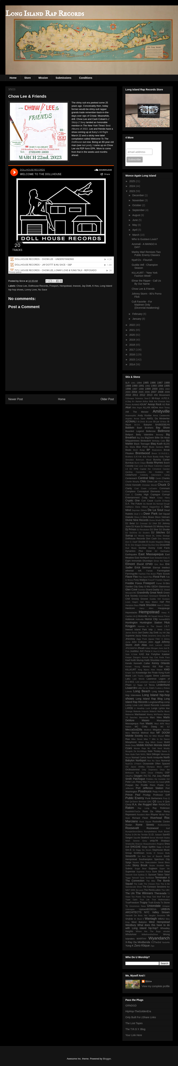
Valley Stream (161, 912)
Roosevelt (132, 828)
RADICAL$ (164, 804)
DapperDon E (156, 507)
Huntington (131, 622)
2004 (134, 391)
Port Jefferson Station (149, 788)
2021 (132, 329)
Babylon (148, 424)
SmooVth (130, 856)
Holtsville (140, 619)
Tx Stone (165, 902)
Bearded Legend (134, 431)
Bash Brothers (145, 428)
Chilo (143, 481)
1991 (141, 385)
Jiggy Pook (141, 639)
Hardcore (130, 608)
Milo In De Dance (161, 739)
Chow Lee (22, 285)
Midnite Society (134, 735)
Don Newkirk (164, 539)
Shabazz (165, 840)
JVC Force (145, 651)
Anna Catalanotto (161, 415)
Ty (126, 906)
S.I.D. (151, 834)
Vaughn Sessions (157, 915)
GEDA (154, 586)
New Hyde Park (132, 754)
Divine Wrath (155, 520)
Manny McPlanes (155, 714)
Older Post (107, 399)
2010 (128, 394)
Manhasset (140, 714)
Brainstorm (157, 450)
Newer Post (15, 399)
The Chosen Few (152, 884)
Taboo (160, 874)
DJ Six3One (131, 533)
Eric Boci (159, 564)
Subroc (129, 868)
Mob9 (167, 742)
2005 (141, 392)
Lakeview (165, 676)
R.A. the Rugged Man (144, 804)
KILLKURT (130, 669)
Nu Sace (42, 289)
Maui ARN (159, 724)
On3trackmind (132, 769)
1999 (148, 388)
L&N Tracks (138, 676)
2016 (132, 354)
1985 (146, 382)
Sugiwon (153, 868)
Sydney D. (143, 875)
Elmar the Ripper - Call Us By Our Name (146, 282)
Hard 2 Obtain (163, 605)
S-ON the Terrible (140, 835)
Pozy (155, 791)
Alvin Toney (164, 407)
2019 (132, 339)
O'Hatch (137, 764)
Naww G (166, 751)
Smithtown (139, 853)
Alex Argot (137, 407)
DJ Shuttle (164, 529)
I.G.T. (167, 626)
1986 (153, 382)
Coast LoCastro (149, 488)
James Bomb (131, 633)
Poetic (160, 785)
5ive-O (147, 398)
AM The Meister (136, 412)
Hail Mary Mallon (149, 602)
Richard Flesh (140, 818)
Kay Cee (154, 657)
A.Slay (128, 401)
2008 (160, 391)
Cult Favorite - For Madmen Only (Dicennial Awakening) (145, 304)
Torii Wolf (156, 897)
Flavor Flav (131, 576)
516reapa (129, 398)
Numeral (165, 760)
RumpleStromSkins (134, 831)
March (136, 234)
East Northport (142, 557)
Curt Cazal (147, 500)
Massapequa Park (134, 723)
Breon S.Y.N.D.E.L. (161, 453)
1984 (139, 383)
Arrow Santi (139, 418)
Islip (151, 629)
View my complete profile (156, 986)
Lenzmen (144, 682)
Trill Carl (166, 897)
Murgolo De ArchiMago (136, 751)
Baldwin (129, 427)
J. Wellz (158, 629)
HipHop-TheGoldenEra (138, 1011)
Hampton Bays (132, 605)
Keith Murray (137, 660)
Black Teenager (142, 444)
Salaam (158, 835)
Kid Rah (158, 666)
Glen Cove (131, 589)
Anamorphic (130, 415)
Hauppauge (164, 608)
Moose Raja (140, 748)
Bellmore (164, 431)
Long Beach (141, 691)
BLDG (167, 444)
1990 (134, 385)
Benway (159, 435)
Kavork (145, 657)
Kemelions (165, 660)
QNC (149, 801)
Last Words (138, 679)
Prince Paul (132, 794)
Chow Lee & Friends (143, 288)
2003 (127, 392)
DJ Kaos (135, 526)
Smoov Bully (163, 853)
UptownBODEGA (148, 909)
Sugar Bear (140, 868)
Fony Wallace (140, 580)
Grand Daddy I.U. (154, 589)
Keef (127, 660)
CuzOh (158, 501)
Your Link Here (133, 1035)
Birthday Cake (158, 441)
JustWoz (134, 651)
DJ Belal (130, 523)
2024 (132, 186)
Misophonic (131, 742)
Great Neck (156, 592)
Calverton (158, 466)
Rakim (129, 808)
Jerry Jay (161, 636)
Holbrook (129, 619)
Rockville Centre (161, 821)
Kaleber (166, 654)
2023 (132, 191)
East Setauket (156, 558)
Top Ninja (146, 897)
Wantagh (151, 918)
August (136, 215)
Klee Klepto (157, 670)
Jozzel (167, 645)
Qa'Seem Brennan (138, 801)
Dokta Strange (163, 536)
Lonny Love (31, 289)
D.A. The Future (133, 503)
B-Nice (163, 422)
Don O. (128, 542)
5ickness (139, 398)
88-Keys (156, 398)
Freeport (53, 285)
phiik (167, 782)
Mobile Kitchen (145, 745)
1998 (141, 389)
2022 (132, 324)
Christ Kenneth (133, 485)
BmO (135, 450)
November (138, 200)
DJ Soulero (144, 533)
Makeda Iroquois (141, 711)
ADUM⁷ (143, 404)
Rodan (128, 825)
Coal (136, 488)
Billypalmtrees (132, 441)
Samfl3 (166, 834)
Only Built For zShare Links (140, 1017)
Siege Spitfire (148, 847)
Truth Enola (154, 902)
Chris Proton (164, 481)
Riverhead (156, 817)
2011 (135, 394)
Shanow (138, 844)
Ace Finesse (159, 401)
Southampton (145, 859)
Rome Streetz (145, 824)
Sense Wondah (156, 838)
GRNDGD (131, 1005)
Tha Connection (134, 880)
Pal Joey (156, 776)
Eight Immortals (133, 561)
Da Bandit (147, 504)
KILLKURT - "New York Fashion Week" (144, 274)
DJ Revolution (143, 529)
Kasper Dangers (133, 657)
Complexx (130, 491)
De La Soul (155, 510)
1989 (128, 385)
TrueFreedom (132, 902)
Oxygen (138, 775)
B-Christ (141, 422)
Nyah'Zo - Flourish (142, 259)
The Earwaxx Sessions (154, 887)
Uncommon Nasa (137, 906)
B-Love (149, 422)
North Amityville (155, 757)
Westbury (130, 925)
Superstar (130, 871)
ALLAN (146, 407)
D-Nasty (166, 501)
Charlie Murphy (132, 481)
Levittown (162, 682)
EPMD (149, 564)
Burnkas (129, 463)
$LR (127, 383)
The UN (129, 893)
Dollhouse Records (38, 285)
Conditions (85, 77)
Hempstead (66, 285)
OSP (167, 772)
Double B (143, 542)
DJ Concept (141, 523)
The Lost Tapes (134, 1023)
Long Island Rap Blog (149, 698)
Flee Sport (143, 577)
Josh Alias (140, 644)
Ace (151, 401)
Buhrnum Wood (143, 460)
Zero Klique (142, 945)
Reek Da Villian (152, 811)
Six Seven (146, 850)
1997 (134, 389)
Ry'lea (128, 835)
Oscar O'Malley (155, 773)
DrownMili (165, 545)
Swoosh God (131, 875)
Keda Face (164, 657)
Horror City (151, 619)
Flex (150, 577)
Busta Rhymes (154, 462)
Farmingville (131, 574)
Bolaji (142, 450)
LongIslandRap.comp (159, 702)
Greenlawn (143, 596)
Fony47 (151, 580)
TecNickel (149, 878)
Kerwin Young (132, 666)
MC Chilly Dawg (146, 726)
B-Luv (156, 421)
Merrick (135, 733)
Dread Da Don (148, 545)
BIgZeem (149, 437)
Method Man (148, 733)
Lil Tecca (149, 685)
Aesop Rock (154, 404)
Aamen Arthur (141, 401)
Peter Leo (130, 782)
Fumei (159, 583)
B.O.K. (137, 425)
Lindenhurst (163, 684)
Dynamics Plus (134, 551)
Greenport (153, 596)
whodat (166, 931)
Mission (43, 77)
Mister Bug (144, 742)
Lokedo (128, 691)
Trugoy (144, 902)
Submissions (63, 77)
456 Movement (162, 395)
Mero (127, 733)
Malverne (129, 714)
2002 (167, 389)
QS (154, 801)
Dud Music (131, 548)
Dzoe (149, 551)
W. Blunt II (139, 919)
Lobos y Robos (163, 688)
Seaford (145, 837)
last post (86, 145)
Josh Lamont (155, 645)
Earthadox (165, 551)
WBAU (161, 919)
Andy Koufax (145, 415)
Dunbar (142, 548)
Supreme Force (143, 872)
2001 (161, 389)
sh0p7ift (154, 840)
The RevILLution (152, 890)
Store (27, 77)
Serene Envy (140, 841)
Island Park (140, 629)
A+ (133, 401)
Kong (161, 672)
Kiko (168, 666)
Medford (147, 730)
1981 (133, 383)
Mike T (147, 739)
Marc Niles (156, 717)
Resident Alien (143, 814)
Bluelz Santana (156, 447)
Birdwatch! (146, 441)
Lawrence (152, 679)
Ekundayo (148, 561)
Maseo (145, 720)
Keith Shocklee (151, 660)
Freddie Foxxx (133, 583)
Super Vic (164, 868)
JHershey (130, 639)
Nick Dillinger (153, 754)
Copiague (155, 494)
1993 (154, 385)
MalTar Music (163, 711)
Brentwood (142, 453)
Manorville (143, 717)
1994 (160, 385)
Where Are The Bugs (148, 931)
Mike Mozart (158, 736)
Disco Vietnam (162, 517)
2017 (132, 349)
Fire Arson (151, 574)
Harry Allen (146, 608)
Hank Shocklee (147, 605)
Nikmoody (165, 754)
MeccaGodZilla (133, 729)
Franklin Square (162, 580)
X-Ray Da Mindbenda (137, 942)
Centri (158, 478)
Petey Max (141, 782)
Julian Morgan (151, 648)
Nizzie (128, 757)
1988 (167, 382)
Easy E (166, 558)
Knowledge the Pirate (147, 672)
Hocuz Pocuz (164, 616)
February (137, 313)
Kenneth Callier (142, 663)
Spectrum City (162, 859)
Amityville (161, 411)
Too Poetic (136, 897)
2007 (154, 391)
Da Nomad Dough (161, 504)
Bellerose (151, 431)
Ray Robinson (161, 808)
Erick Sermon (143, 567)
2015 (132, 359)
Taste (142, 878)
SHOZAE (135, 846)
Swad (167, 871)
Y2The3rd (156, 942)
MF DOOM (163, 732)
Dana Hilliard (141, 507)
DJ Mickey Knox (161, 526)
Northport (141, 760)
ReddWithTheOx (132, 811)
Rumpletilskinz (150, 831)
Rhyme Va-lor (158, 814)
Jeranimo (152, 636)
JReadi (140, 648)
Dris (157, 545)
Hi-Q (135, 616)
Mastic (149, 723)
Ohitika (141, 767)
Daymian (136, 510)
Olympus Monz (154, 767)
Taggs (128, 878)
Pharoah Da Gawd (156, 782)
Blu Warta (130, 447)
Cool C (129, 494)
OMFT (167, 767)
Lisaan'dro (131, 687)
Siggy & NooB (163, 847)
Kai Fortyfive (153, 654)
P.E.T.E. (148, 776)
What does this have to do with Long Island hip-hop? (147, 927)
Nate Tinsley (154, 751)
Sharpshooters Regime (153, 844)
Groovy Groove (140, 599)
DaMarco (129, 507)
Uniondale (154, 906)
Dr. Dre (131, 545)
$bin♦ (148, 981)
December (138, 195)
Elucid (140, 564)
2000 (154, 388)
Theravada (160, 893)
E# (156, 551)
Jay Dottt (86, 285)
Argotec (128, 418)
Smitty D (150, 853)
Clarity (128, 488)
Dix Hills (165, 520)
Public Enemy (134, 798)
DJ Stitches (158, 532)
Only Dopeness (149, 770)
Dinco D (138, 517)
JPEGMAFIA (131, 648)
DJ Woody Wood (142, 536)
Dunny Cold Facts (159, 548)
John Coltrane (139, 642)
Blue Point (142, 447)
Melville (166, 730)
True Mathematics (161, 900)
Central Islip (146, 478)
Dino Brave (148, 517)
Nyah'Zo (129, 764)
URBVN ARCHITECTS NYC (147, 911)
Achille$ (135, 404)
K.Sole (134, 654)
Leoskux (152, 682)
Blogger (107, 1058)
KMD (167, 669)
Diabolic (129, 517)
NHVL (143, 754)
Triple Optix (131, 900)
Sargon (129, 837)
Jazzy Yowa (141, 635)
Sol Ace (142, 856)
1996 (128, 388)
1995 (167, 385)
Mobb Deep (130, 745)
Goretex (141, 590)
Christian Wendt (149, 485)
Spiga (128, 862)
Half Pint (165, 602)
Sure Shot (157, 871)
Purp (165, 798)
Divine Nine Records (136, 520)
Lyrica (162, 708)
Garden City (131, 586)
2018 (132, 344)
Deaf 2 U (138, 514)
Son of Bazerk (154, 856)
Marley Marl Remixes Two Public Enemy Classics (146, 253)
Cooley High (141, 494)
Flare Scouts (163, 574)
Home (13, 77)
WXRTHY (141, 938)
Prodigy (147, 795)
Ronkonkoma (164, 825)
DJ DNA (153, 523)
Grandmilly (143, 592)
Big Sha (140, 438)
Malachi (153, 711)
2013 (149, 394)
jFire (168, 636)
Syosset (152, 874)
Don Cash (151, 538)
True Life (145, 900)
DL (153, 536)
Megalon (157, 729)
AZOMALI (130, 421)
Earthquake (131, 554)
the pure (139, 890)
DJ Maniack (147, 526)
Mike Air (148, 736)
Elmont (130, 564)
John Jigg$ (154, 642)
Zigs (152, 946)
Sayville (136, 838)
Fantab (149, 571)
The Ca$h (138, 884)
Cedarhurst (131, 475)
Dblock (144, 510)
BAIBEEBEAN (162, 424)
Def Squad (164, 514)
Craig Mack (148, 497)
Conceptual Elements (148, 491)
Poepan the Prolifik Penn (140, 785)
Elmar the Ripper (162, 561)
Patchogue (139, 778)
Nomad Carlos (139, 757)
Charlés (166, 478)
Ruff (168, 828)
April (135, 229)
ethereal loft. (133, 570)
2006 (147, 392)
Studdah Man (163, 865)
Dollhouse (77, 142)
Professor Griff (161, 795)
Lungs (154, 708)
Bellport (129, 434)
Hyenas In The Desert (150, 626)
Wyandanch (159, 938)
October (137, 205)
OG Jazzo (130, 767)
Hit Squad (152, 616)
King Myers (143, 670)
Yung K (129, 945)
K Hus (95, 285)
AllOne (154, 407)
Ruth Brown (164, 831)
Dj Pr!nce (130, 529)
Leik (137, 682)
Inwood (77, 285)
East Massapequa (151, 554)
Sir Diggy (137, 850)
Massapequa (163, 720)
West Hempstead (159, 922)
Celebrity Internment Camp (155, 475)
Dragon (138, 545)
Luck (148, 708)
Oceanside (148, 763)
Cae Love (138, 466)
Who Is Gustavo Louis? (145, 239)
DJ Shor (154, 529)
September (138, 210)
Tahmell (135, 878)
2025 (132, 181)
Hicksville (142, 616)
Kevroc (146, 666)
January (137, 318)
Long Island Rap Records (44, 14)
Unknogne (130, 909)
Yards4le (166, 942)
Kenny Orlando (161, 663)
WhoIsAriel (130, 934)
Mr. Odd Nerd (155, 748)
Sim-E (128, 850)
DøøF (135, 542)
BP (148, 449)
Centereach (131, 478)
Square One (138, 862)
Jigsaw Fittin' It (155, 639)
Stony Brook (139, 865)
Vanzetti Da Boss (134, 915)
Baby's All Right (100, 132)
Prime (167, 791)
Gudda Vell (155, 599)
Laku (127, 679)
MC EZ (165, 727)
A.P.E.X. (165, 398)
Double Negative (156, 542)
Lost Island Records (148, 705)
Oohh (143, 773)
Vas (145, 915)
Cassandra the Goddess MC (153, 472)
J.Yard (167, 629)
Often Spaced (162, 763)
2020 (132, 334)
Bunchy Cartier (161, 459)
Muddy (167, 748)
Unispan (166, 906)
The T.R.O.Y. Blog (135, 1029)
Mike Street (136, 739)
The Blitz (150, 881)
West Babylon (139, 922)
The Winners (144, 893)
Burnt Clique (140, 463)
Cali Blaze (148, 466)
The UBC (165, 890)
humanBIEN (164, 619)
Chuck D (164, 484)
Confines (166, 491)
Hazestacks (131, 612)
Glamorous (164, 586)
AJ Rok (166, 404)
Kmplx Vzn (130, 673)
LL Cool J (150, 688)
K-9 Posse (162, 651)
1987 (160, 382)
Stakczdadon (151, 862)
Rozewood (152, 828)
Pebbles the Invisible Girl (158, 779)
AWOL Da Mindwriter (158, 418)
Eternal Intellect (161, 567)
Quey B (160, 801)
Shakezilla (130, 844)
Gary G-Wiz (145, 586)
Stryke (152, 865)
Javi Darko (143, 632)
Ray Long (143, 808)
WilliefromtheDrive (150, 934)
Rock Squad (145, 822)
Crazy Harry (163, 498)
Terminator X (162, 877)
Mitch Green (157, 742)
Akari (128, 407)
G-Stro (166, 583)
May (135, 224)
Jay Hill (162, 633)
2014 (132, 364)
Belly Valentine (144, 434)
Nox (149, 761)
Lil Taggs (138, 685)
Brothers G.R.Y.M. (133, 457)
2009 (167, 392)
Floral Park (159, 576)
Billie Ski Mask (162, 437)
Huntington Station (151, 622)
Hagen (135, 602)
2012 (142, 394)
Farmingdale (163, 570)
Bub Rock (147, 457)
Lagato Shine (152, 676)
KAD (141, 654)
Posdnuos (145, 791)
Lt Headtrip (139, 708)
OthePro (129, 776)
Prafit (160, 792)
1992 (147, 386)
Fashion (142, 574)
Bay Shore (163, 427)
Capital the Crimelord (150, 469)
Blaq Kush (157, 443)
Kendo (128, 663)
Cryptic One (132, 500)
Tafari (167, 874)
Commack (164, 488)
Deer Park (150, 513)
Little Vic (141, 688)
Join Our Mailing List (140, 145)
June (135, 220)
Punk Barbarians (153, 798)
